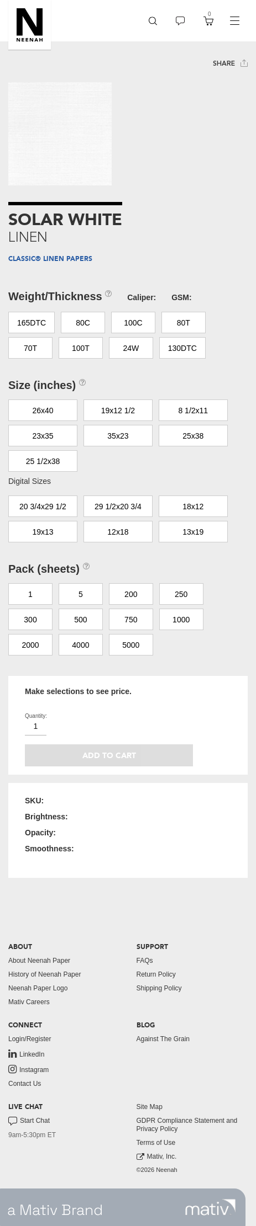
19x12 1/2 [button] (118, 410)
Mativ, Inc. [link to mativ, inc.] (157, 1157)
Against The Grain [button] (163, 1039)
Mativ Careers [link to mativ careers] (29, 1002)
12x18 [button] (117, 531)
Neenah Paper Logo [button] (37, 988)
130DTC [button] (182, 348)
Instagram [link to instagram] (28, 1069)
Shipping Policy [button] (159, 988)
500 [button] (80, 619)
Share (230, 63)
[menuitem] (153, 20)
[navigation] (234, 21)
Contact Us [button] (24, 1084)
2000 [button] (30, 645)
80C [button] (83, 322)
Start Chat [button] (29, 1121)
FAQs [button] (145, 960)
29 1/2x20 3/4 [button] (118, 506)
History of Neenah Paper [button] (44, 974)
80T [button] (183, 322)
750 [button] (130, 619)
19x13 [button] (42, 531)
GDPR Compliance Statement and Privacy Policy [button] (187, 1125)
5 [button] (81, 594)
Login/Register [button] (29, 1039)
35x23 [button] (117, 435)
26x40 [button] (42, 410)
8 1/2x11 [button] (193, 410)
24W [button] (131, 348)
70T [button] (30, 348)
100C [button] (133, 322)
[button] (29, 25)
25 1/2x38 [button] (43, 461)
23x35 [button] (42, 435)
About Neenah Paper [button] (39, 960)
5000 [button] (130, 645)
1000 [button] (181, 619)
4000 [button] (80, 645)
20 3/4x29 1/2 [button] (42, 506)
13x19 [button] (192, 531)
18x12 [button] (192, 506)
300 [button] (30, 619)
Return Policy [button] (156, 974)
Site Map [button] (150, 1107)
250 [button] (181, 594)
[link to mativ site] (210, 1207)
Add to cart (109, 755)
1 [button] (30, 594)
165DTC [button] (31, 322)
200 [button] (130, 594)
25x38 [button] (192, 435)
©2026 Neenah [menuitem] (157, 1169)
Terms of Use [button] (156, 1143)
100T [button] (81, 348)
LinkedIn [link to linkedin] (26, 1054)
